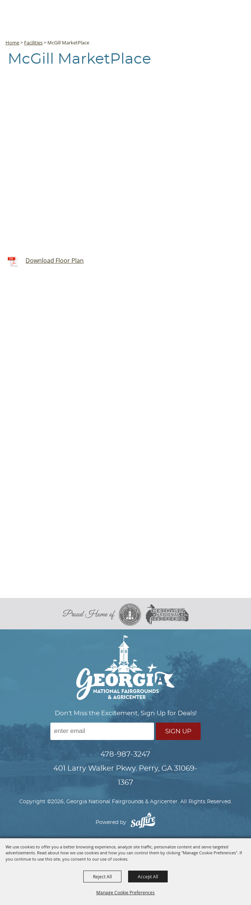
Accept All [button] (148, 876)
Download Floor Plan (55, 260)
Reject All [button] (102, 876)
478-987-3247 (125, 754)
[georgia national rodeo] (167, 614)
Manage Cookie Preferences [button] (125, 892)
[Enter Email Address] (102, 731)
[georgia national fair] (132, 614)
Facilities (33, 42)
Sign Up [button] (178, 731)
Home (12, 42)
